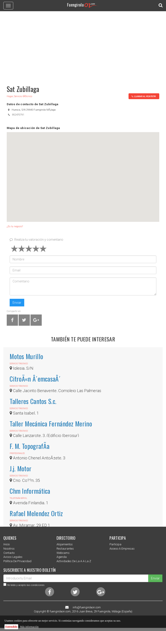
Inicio (6, 544)
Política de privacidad (17, 561)
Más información (29, 626)
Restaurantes (65, 548)
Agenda (62, 557)
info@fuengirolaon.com (87, 607)
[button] (83, 173)
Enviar (17, 302)
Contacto (9, 553)
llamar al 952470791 (144, 96)
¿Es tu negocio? (15, 226)
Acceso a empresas (122, 548)
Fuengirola (83, 5)
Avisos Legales (12, 557)
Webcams (63, 553)
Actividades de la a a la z (74, 561)
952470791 (18, 114)
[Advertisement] (83, 46)
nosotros (9, 548)
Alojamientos (65, 544)
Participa (115, 544)
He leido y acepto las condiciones (25, 585)
